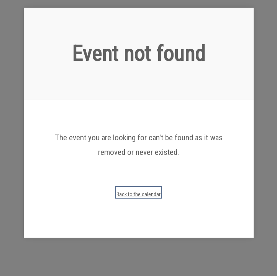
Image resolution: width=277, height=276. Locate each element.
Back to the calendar (138, 194)
